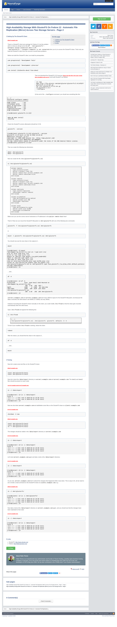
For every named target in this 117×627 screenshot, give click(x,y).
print (83, 569)
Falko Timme (110, 35)
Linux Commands (27, 9)
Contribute (87, 613)
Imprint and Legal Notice (104, 613)
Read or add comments (108, 38)
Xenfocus (11, 613)
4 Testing (57, 41)
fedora (100, 36)
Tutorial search (8, 13)
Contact (92, 613)
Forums (18, 9)
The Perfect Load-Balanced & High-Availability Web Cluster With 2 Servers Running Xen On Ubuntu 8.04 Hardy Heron (102, 84)
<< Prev (10, 548)
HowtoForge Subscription (39, 9)
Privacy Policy (112, 615)
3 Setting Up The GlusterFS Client (64, 39)
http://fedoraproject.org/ (20, 543)
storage (111, 36)
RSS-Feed (113, 613)
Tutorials (6, 9)
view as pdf (75, 569)
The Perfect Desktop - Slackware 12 (98, 65)
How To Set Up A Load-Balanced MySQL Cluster (101, 75)
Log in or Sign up (109, 0)
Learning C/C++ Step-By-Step (97, 59)
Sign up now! (102, 19)
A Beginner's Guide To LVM (96, 62)
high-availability (106, 36)
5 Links (57, 43)
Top (111, 613)
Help (96, 613)
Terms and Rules (105, 615)
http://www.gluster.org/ (21, 542)
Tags (12, 9)
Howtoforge (9, 615)
